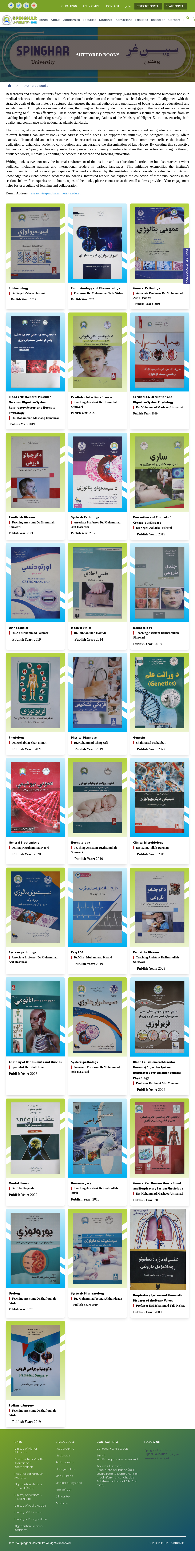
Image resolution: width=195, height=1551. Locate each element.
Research (158, 20)
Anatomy (62, 1503)
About (55, 20)
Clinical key (63, 1496)
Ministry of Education (28, 1512)
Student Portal (148, 6)
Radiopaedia (65, 1462)
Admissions (124, 20)
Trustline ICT (167, 1543)
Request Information (187, 266)
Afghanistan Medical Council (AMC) (28, 1486)
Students (106, 20)
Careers (174, 20)
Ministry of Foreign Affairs (31, 1519)
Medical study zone (69, 1483)
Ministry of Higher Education (25, 1450)
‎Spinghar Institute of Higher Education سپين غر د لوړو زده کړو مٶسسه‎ (162, 1454)
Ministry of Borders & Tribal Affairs (28, 1497)
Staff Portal (175, 6)
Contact (112, 6)
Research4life (65, 1449)
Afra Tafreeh (64, 1490)
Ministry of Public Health (30, 1506)
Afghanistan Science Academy (28, 1528)
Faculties (89, 20)
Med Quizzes (64, 1476)
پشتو (128, 6)
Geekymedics (65, 1469)
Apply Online (91, 6)
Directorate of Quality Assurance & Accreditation (29, 1463)
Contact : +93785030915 (113, 1449)
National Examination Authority (28, 1475)
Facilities (141, 20)
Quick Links (69, 6)
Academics (71, 20)
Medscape (63, 1455)
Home (43, 20)
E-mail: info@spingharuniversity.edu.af (117, 1457)
